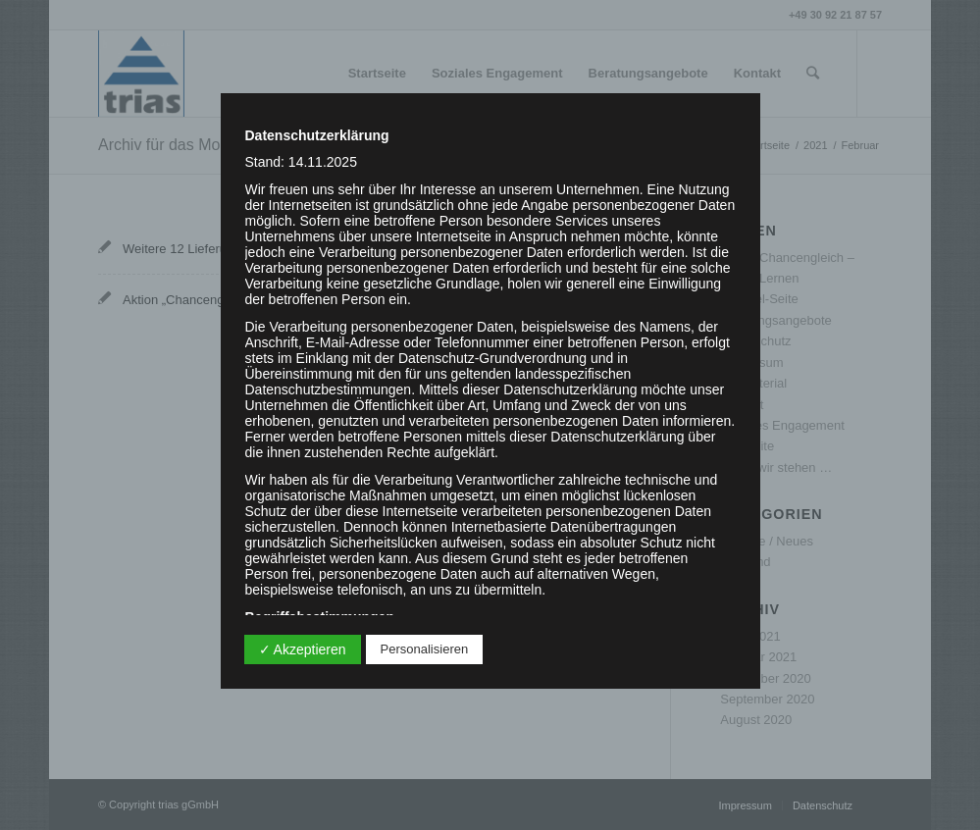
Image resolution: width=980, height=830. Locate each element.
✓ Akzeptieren (302, 649)
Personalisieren (425, 649)
